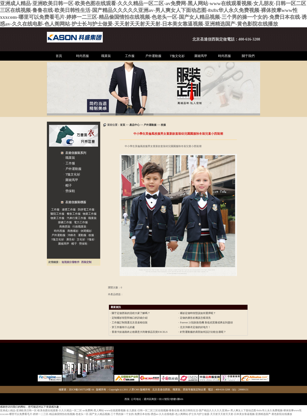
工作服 (130, 56)
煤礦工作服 (65, 222)
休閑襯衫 (86, 230)
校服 (163, 124)
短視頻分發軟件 (71, 262)
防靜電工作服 (86, 209)
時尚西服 (82, 56)
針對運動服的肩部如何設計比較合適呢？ (203, 331)
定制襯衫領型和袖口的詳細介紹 (130, 317)
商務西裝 (64, 226)
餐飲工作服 (74, 213)
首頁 (59, 56)
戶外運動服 (153, 56)
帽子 (68, 185)
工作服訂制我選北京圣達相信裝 (130, 322)
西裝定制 (86, 262)
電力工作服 (81, 222)
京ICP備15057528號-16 (81, 389)
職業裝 (106, 56)
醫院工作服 (57, 213)
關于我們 (248, 56)
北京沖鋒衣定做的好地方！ (195, 327)
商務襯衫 (72, 230)
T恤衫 (90, 239)
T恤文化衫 (177, 56)
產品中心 (134, 124)
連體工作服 (69, 209)
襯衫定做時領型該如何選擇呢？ (198, 313)
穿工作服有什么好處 (123, 327)
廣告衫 (70, 239)
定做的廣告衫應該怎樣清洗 (195, 317)
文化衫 (81, 239)
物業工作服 (90, 213)
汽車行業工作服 (76, 218)
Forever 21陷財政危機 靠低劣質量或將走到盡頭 (206, 322)
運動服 (82, 235)
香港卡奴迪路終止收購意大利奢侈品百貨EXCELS (139, 331)
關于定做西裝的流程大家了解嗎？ (131, 313)
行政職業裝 (79, 226)
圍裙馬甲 (200, 56)
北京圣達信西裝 (205, 39)
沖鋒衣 (72, 235)
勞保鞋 (70, 191)
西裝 (127, 399)
